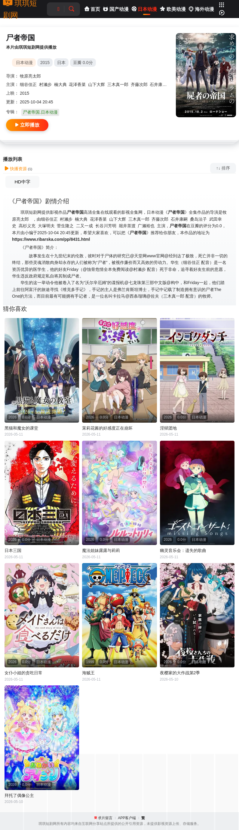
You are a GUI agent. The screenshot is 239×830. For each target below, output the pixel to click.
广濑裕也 (146, 225)
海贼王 (88, 672)
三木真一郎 (117, 84)
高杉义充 (27, 225)
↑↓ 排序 (223, 168)
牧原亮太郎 (30, 76)
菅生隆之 (65, 225)
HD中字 (22, 181)
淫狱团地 (168, 428)
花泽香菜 (77, 84)
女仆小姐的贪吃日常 (23, 672)
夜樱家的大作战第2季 (180, 672)
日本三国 (13, 550)
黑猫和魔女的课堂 (21, 428)
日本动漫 (24, 62)
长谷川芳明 (105, 225)
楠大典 (60, 84)
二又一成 (84, 225)
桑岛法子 (198, 219)
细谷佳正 (28, 84)
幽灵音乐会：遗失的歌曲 (183, 550)
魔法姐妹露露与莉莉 (101, 550)
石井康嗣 (158, 84)
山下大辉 (96, 84)
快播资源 (16, 168)
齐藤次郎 (139, 84)
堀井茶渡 (127, 225)
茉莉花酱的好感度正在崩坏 (107, 428)
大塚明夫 (46, 225)
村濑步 (45, 84)
